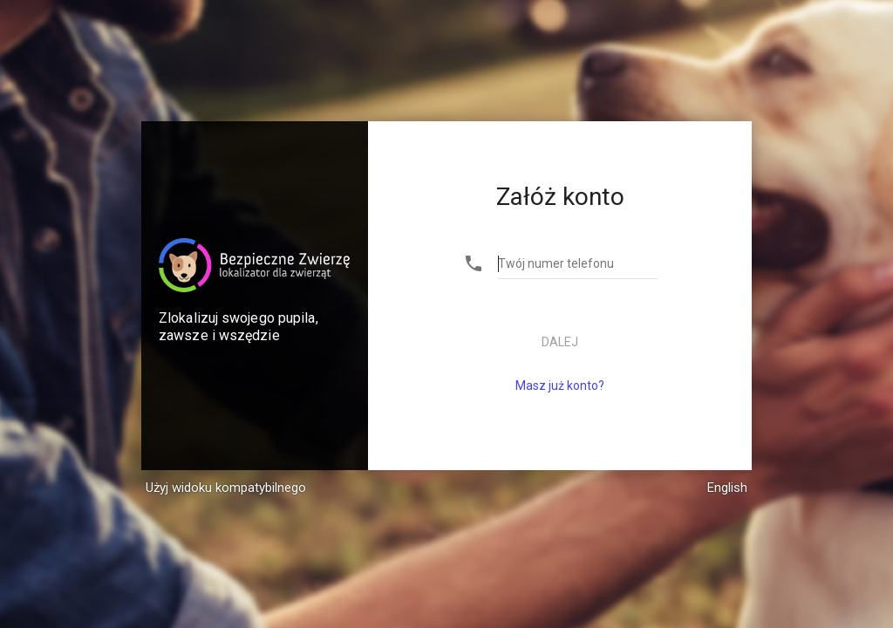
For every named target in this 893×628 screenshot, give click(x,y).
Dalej (560, 342)
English (727, 487)
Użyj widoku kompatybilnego (226, 487)
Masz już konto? (559, 385)
